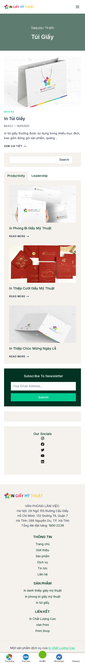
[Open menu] (77, 7)
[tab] (16, 175)
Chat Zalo (26, 658)
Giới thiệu (42, 550)
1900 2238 (56, 525)
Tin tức (42, 568)
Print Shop (42, 631)
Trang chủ (42, 544)
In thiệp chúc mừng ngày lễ (32, 348)
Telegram (76, 658)
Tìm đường (9, 658)
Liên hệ (42, 574)
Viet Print (42, 625)
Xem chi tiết (15, 146)
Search (64, 159)
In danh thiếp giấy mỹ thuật (42, 590)
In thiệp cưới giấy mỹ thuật (31, 288)
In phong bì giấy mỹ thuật (30, 228)
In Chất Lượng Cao (42, 619)
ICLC (10, 125)
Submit (43, 397)
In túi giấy (14, 118)
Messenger (59, 658)
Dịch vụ (9, 111)
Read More (19, 236)
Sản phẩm (43, 556)
